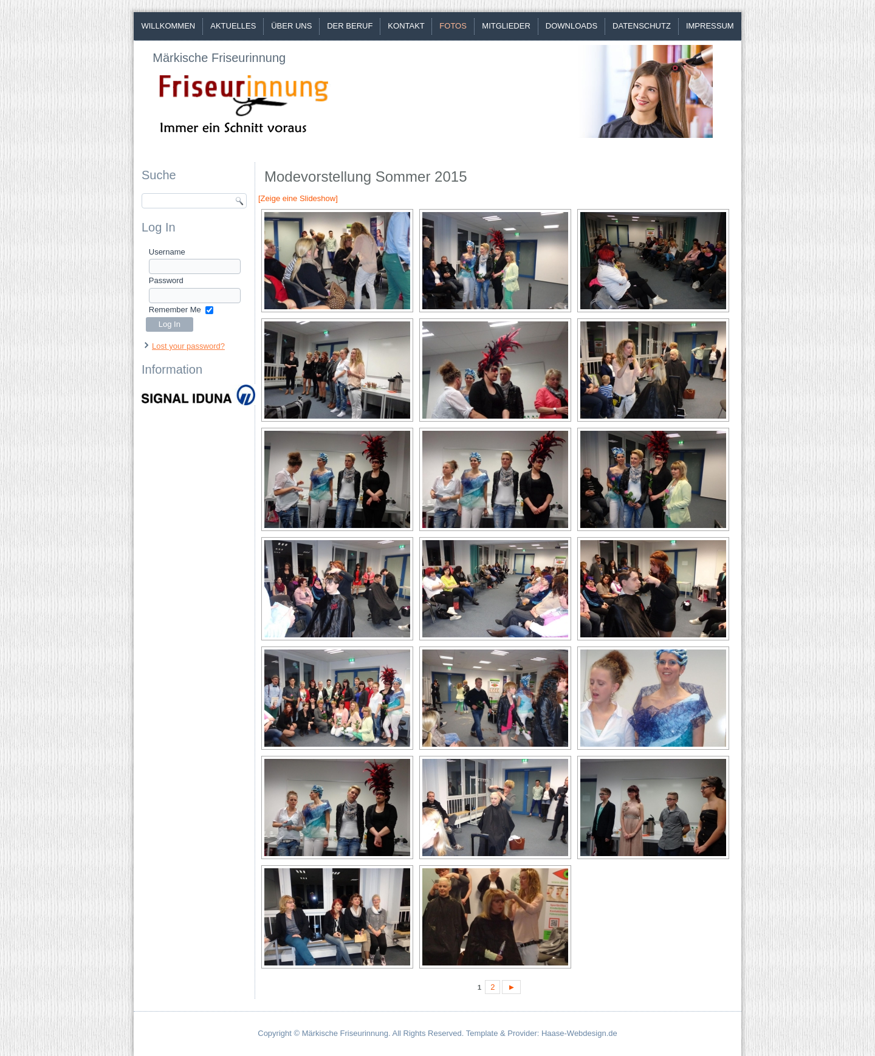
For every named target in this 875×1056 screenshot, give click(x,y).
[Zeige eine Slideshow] (298, 198)
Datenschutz (641, 25)
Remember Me (175, 309)
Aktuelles (233, 25)
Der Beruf (349, 25)
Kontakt (406, 25)
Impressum (710, 25)
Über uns (291, 25)
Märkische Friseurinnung (219, 57)
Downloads (571, 25)
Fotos (453, 25)
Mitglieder (506, 25)
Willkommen (168, 25)
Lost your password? (188, 346)
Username (167, 251)
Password (166, 280)
